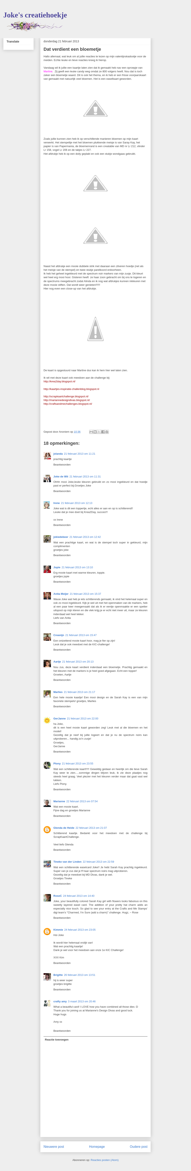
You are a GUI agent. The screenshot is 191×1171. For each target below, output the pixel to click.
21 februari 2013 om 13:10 (77, 567)
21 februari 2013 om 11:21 (80, 453)
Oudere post (138, 1146)
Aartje (57, 661)
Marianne (59, 801)
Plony (57, 763)
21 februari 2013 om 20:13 (78, 661)
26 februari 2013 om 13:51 (80, 974)
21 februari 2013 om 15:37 (85, 593)
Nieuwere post (54, 1146)
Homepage (97, 1146)
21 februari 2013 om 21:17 (79, 692)
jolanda (58, 453)
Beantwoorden (62, 464)
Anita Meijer (61, 593)
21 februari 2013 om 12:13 (76, 503)
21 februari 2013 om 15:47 (81, 635)
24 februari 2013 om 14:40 (78, 895)
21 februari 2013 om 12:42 (85, 536)
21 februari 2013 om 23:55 (77, 763)
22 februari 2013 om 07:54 (82, 801)
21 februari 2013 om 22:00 (82, 718)
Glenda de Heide (63, 827)
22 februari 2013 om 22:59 (98, 861)
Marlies (58, 692)
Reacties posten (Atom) (105, 1160)
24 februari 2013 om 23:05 (80, 929)
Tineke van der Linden (67, 861)
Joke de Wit (60, 476)
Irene (56, 503)
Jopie (56, 567)
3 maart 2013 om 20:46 (82, 1001)
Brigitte (58, 974)
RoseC (57, 895)
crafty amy (60, 1001)
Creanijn (58, 635)
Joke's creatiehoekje (35, 15)
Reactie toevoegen (57, 1039)
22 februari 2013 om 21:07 (91, 827)
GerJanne (59, 718)
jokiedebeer (60, 536)
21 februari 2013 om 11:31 (85, 476)
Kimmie (58, 929)
